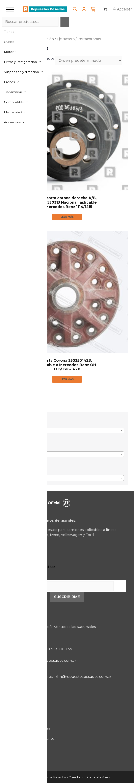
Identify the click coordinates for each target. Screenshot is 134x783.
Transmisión (17, 92)
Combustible (18, 102)
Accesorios (16, 122)
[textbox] (67, 432)
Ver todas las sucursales (75, 627)
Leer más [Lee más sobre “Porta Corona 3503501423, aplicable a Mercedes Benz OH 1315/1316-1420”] (67, 379)
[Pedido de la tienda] (88, 60)
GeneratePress (98, 777)
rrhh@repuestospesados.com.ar (82, 677)
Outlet (9, 42)
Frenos (13, 82)
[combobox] (67, 430)
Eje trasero (66, 39)
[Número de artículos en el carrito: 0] (105, 9)
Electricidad (17, 112)
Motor (13, 52)
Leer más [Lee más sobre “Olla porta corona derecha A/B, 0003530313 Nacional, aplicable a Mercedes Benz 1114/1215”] (67, 216)
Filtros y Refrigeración (24, 62)
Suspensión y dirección (25, 72)
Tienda (9, 32)
